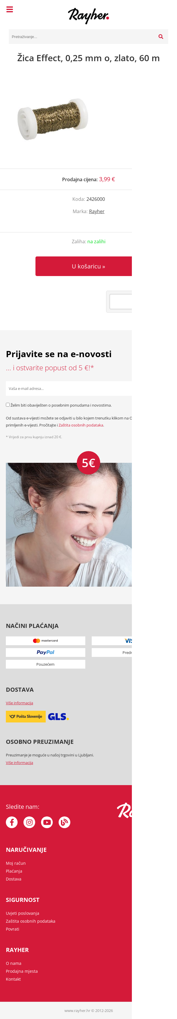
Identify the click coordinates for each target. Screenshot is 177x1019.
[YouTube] (47, 822)
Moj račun (16, 863)
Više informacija (19, 702)
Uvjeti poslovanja (22, 913)
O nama (13, 963)
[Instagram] (29, 822)
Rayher (97, 211)
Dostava (13, 879)
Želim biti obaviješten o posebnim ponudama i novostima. (61, 405)
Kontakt (13, 979)
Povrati (12, 929)
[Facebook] (12, 822)
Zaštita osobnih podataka (81, 425)
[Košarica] (162, 10)
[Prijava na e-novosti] (163, 388)
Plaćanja (14, 871)
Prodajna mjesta (22, 971)
